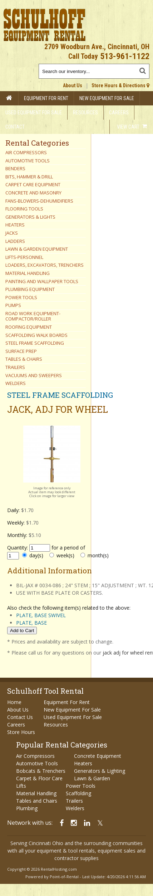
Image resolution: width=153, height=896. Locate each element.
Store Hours (21, 732)
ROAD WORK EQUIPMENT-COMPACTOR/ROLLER (32, 316)
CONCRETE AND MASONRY (33, 192)
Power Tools (80, 785)
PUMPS (13, 305)
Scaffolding (78, 793)
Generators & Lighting (99, 770)
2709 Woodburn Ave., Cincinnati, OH (96, 46)
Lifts (21, 785)
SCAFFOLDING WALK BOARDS (36, 335)
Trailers (74, 800)
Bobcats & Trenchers (40, 770)
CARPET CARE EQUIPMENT (32, 184)
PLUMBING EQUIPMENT (30, 289)
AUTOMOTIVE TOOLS (27, 160)
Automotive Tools (37, 763)
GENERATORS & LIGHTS (30, 217)
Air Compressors (35, 755)
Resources (85, 112)
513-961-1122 (124, 56)
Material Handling (36, 793)
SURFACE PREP (21, 351)
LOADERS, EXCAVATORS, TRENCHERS (44, 265)
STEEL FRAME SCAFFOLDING (34, 343)
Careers (119, 112)
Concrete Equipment (97, 755)
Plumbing (27, 808)
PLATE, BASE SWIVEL (41, 615)
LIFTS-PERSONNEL (24, 257)
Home (14, 702)
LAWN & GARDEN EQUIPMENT (36, 249)
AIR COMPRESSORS (26, 152)
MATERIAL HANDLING (27, 273)
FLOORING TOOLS (24, 208)
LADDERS (15, 241)
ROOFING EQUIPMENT (28, 327)
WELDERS (15, 383)
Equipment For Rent (46, 98)
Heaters (83, 763)
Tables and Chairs (36, 800)
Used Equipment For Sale (33, 112)
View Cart (132, 127)
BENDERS (15, 168)
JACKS (11, 233)
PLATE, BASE (31, 622)
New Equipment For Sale (106, 98)
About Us (72, 85)
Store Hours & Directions (120, 85)
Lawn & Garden (92, 778)
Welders (75, 808)
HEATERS (15, 225)
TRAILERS (15, 367)
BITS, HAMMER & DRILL (29, 176)
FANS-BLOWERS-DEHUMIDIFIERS (39, 201)
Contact (15, 127)
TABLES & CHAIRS (23, 359)
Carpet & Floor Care (39, 778)
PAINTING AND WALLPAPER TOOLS (41, 281)
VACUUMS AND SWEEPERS (33, 375)
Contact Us (20, 717)
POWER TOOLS (21, 297)
